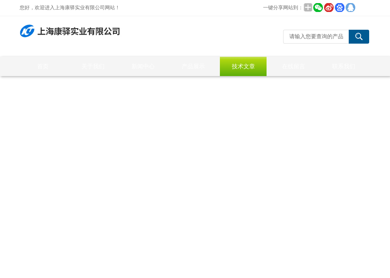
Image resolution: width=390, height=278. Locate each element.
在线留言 (293, 66)
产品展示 (193, 66)
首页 (43, 66)
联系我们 (343, 66)
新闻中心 (143, 66)
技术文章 (243, 66)
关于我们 (93, 66)
